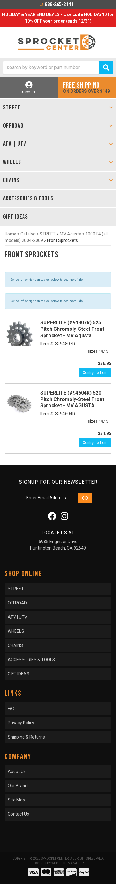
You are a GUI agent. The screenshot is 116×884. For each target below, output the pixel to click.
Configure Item (95, 372)
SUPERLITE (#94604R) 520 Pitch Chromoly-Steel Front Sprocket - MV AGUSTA (72, 399)
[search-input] (51, 67)
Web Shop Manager (67, 863)
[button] (58, 67)
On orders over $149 (87, 87)
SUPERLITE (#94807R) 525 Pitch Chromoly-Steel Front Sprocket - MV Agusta (72, 329)
